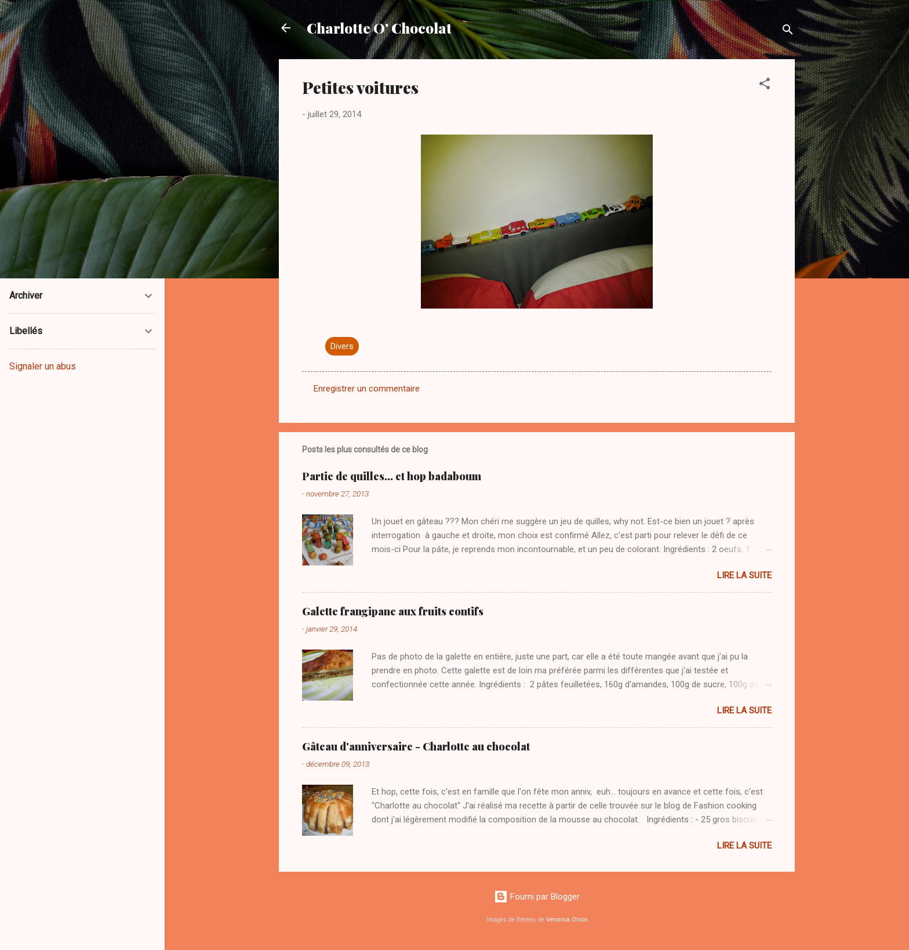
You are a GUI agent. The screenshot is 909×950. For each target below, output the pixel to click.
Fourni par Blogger (537, 896)
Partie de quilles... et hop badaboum (391, 476)
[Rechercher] (788, 31)
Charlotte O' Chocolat (379, 28)
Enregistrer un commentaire (367, 388)
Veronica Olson (567, 919)
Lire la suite (744, 575)
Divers (342, 346)
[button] (765, 86)
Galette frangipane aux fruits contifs (392, 611)
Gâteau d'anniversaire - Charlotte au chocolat (416, 746)
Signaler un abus (42, 366)
